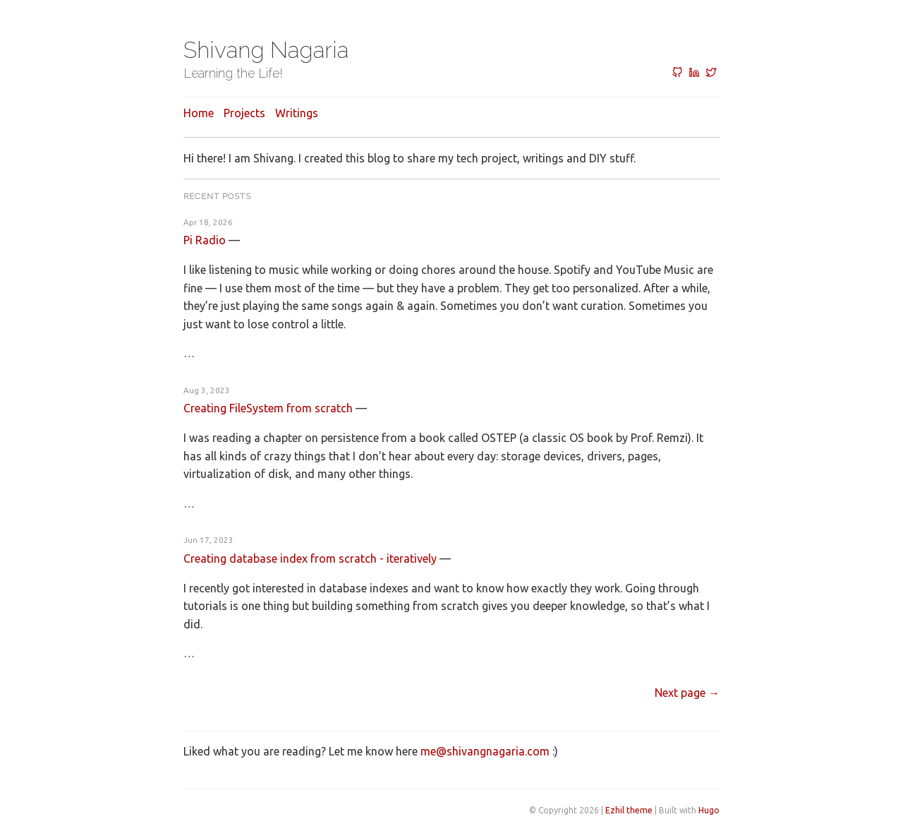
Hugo (709, 810)
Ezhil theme (629, 810)
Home (198, 113)
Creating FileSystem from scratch (268, 408)
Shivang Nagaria (266, 50)
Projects (244, 113)
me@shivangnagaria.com (485, 751)
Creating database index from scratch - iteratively (310, 558)
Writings (296, 113)
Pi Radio (204, 240)
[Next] (687, 692)
